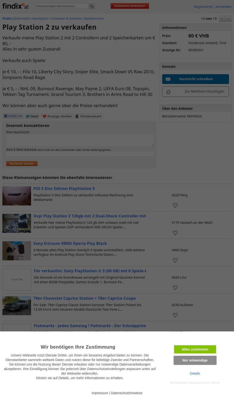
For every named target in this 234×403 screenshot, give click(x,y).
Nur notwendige (195, 360)
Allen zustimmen (195, 349)
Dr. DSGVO (213, 383)
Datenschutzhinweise (126, 393)
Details (195, 373)
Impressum (100, 393)
